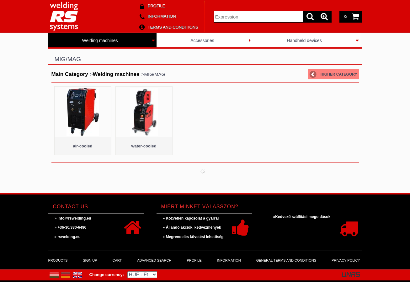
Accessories (202, 40)
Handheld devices (304, 40)
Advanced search (154, 260)
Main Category (69, 74)
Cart (117, 260)
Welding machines (100, 40)
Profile (194, 260)
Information (229, 260)
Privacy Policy (346, 260)
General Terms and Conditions (286, 260)
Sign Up (90, 260)
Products (58, 260)
